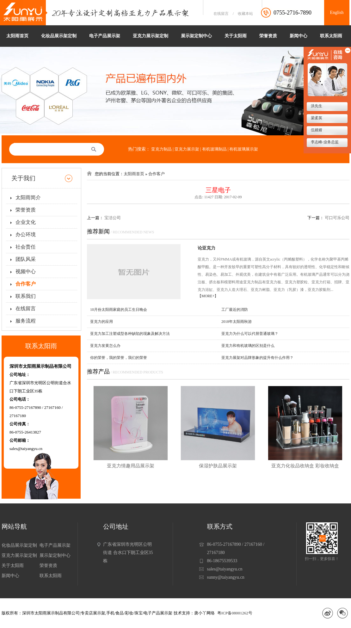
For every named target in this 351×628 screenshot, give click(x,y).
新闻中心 (298, 36)
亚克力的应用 (101, 321)
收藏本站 (245, 13)
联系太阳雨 (331, 36)
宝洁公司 (112, 217)
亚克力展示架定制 (150, 36)
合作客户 (25, 283)
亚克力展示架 (187, 149)
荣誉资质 (268, 36)
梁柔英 (316, 118)
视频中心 (25, 271)
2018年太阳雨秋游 (236, 321)
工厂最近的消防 (234, 309)
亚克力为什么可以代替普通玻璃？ (249, 333)
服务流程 (25, 320)
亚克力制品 (161, 149)
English (337, 12)
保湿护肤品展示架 (218, 465)
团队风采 (25, 259)
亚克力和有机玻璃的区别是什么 (247, 345)
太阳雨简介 (28, 197)
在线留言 (221, 13)
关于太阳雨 (236, 36)
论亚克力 (206, 248)
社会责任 (25, 246)
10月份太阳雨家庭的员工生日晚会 (118, 309)
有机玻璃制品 (214, 149)
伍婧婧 (316, 130)
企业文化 (25, 222)
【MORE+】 (208, 296)
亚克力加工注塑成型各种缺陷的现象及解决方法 (130, 333)
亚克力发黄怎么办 (105, 345)
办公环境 (25, 234)
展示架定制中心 (196, 36)
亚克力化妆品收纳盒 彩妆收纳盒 (305, 465)
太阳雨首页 (17, 36)
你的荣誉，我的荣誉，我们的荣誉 (118, 357)
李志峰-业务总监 (324, 142)
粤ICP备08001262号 (234, 613)
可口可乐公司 (337, 217)
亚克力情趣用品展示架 (130, 465)
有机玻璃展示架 (243, 149)
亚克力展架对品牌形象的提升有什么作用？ (257, 357)
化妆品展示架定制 (59, 36)
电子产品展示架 (104, 36)
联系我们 (25, 296)
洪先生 (316, 106)
